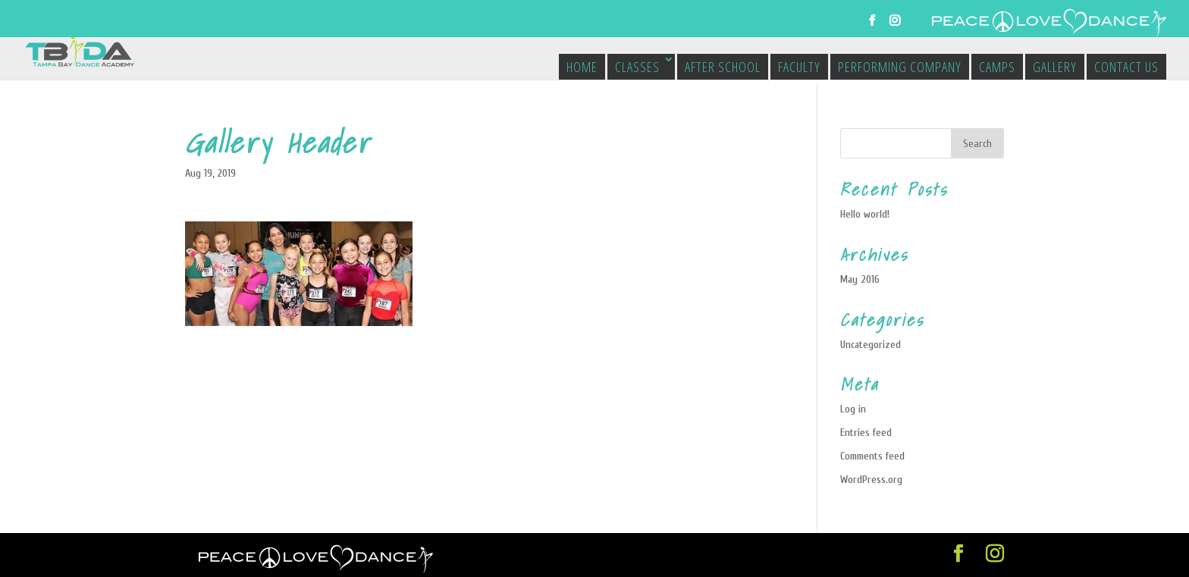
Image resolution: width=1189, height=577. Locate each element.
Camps (997, 67)
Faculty (799, 67)
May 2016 (860, 279)
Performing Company (900, 67)
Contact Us (1126, 67)
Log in (853, 409)
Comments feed (872, 456)
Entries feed (866, 432)
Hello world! (864, 214)
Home (582, 67)
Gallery (1055, 67)
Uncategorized (870, 344)
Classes (637, 67)
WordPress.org (871, 479)
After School (723, 67)
